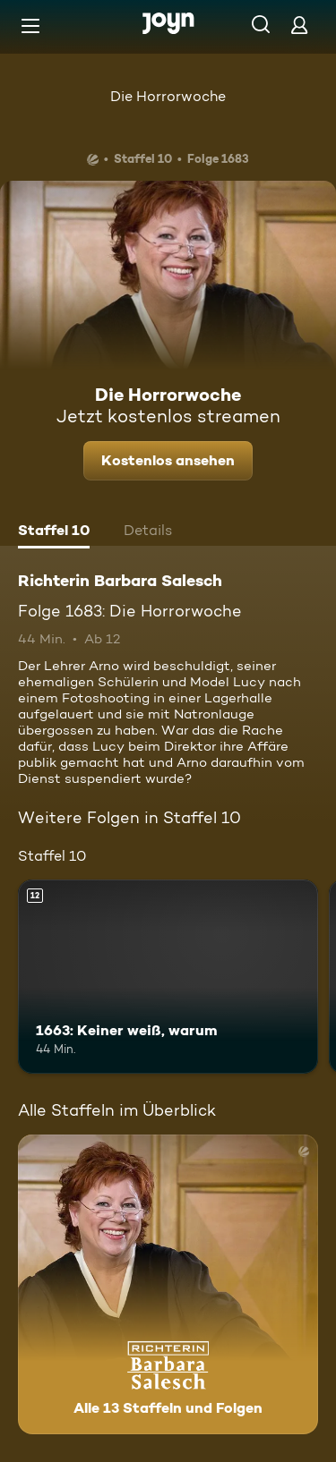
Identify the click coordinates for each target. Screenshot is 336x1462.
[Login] (299, 24)
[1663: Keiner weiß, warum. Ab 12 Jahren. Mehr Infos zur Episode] (168, 977)
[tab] (53, 532)
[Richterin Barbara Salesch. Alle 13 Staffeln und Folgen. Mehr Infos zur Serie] (168, 1284)
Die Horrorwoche (168, 96)
